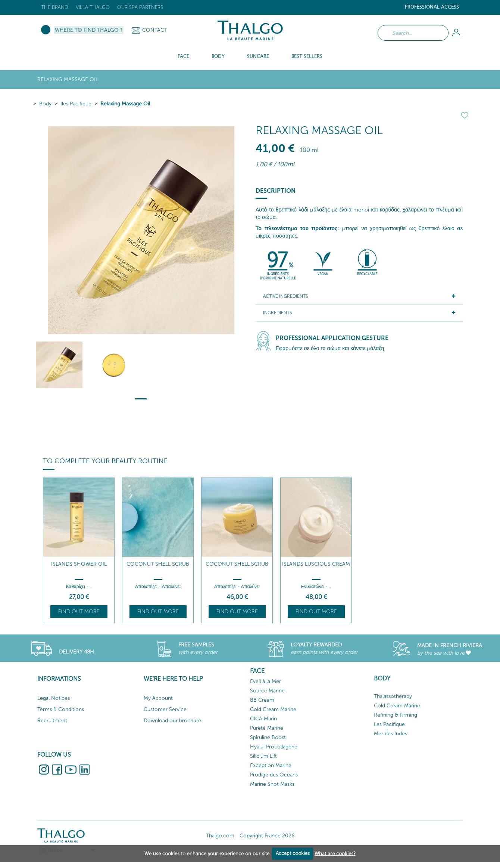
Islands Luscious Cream (316, 564)
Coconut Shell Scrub (157, 564)
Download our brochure (172, 720)
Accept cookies (293, 853)
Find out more (79, 611)
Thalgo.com (220, 835)
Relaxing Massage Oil (125, 104)
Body (45, 104)
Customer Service (165, 709)
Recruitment (52, 720)
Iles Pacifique (75, 104)
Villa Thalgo (93, 7)
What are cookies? (335, 853)
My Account (158, 698)
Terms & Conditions (60, 709)
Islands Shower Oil (79, 564)
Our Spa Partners (140, 7)
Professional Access (432, 7)
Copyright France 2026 (267, 835)
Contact (154, 30)
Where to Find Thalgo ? (89, 30)
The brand (54, 7)
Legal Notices (53, 698)
